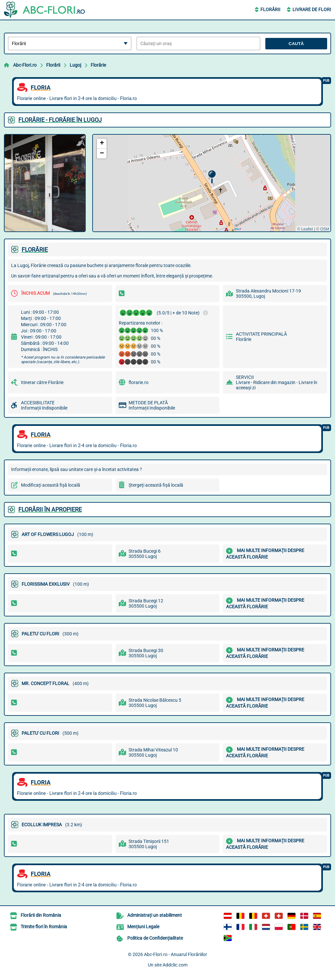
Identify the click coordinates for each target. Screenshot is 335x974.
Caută (296, 43)
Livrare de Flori (311, 9)
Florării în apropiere (50, 509)
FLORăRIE (35, 249)
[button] (212, 177)
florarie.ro (139, 382)
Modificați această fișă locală (50, 485)
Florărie (98, 65)
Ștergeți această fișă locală (156, 485)
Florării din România (41, 915)
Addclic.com (175, 964)
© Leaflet (305, 229)
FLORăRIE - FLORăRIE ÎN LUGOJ (60, 119)
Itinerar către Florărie (42, 382)
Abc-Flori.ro (25, 65)
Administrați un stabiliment (154, 915)
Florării (270, 9)
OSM (324, 229)
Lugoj (75, 65)
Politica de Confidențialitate (155, 938)
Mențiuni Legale (143, 926)
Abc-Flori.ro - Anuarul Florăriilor (175, 954)
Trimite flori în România (44, 926)
